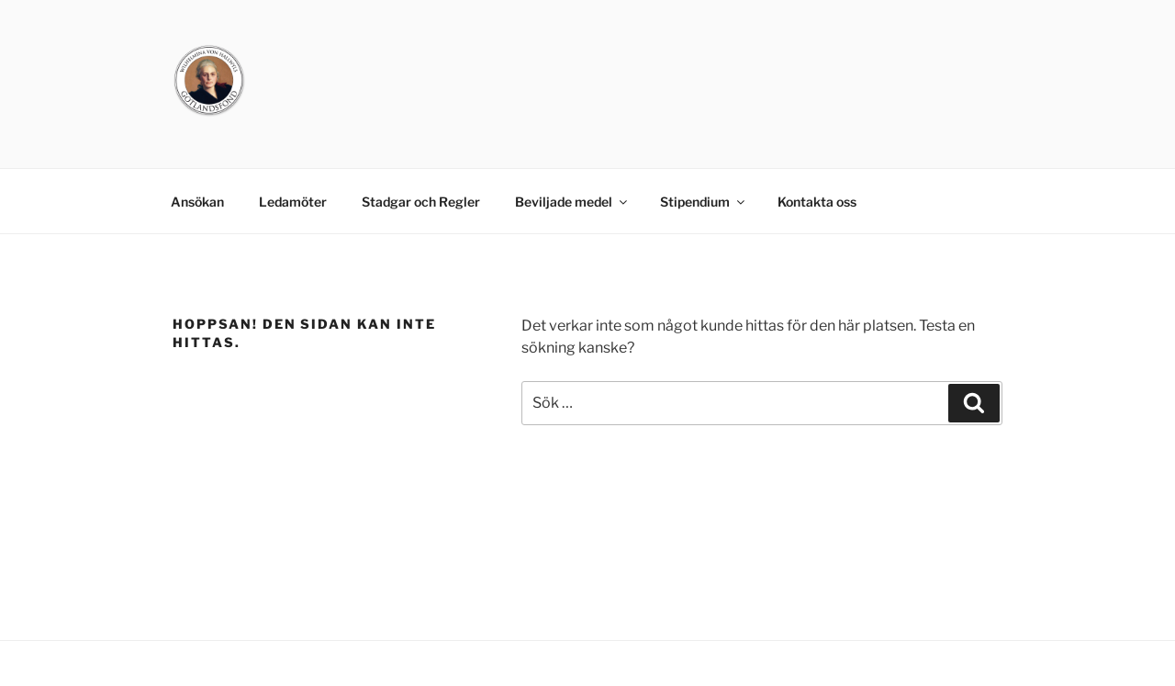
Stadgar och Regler (421, 201)
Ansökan (197, 201)
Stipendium (703, 201)
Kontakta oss (817, 201)
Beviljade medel (572, 201)
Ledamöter (293, 201)
